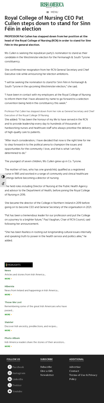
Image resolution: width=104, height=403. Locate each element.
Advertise (75, 366)
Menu (54, 12)
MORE (8, 278)
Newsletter (47, 374)
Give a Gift (46, 370)
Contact (74, 370)
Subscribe (46, 366)
